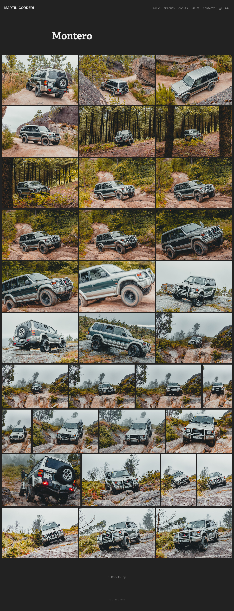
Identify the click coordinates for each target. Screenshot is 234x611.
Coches (183, 8)
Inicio (156, 8)
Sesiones (169, 8)
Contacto (209, 8)
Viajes (195, 8)
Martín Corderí (19, 7)
